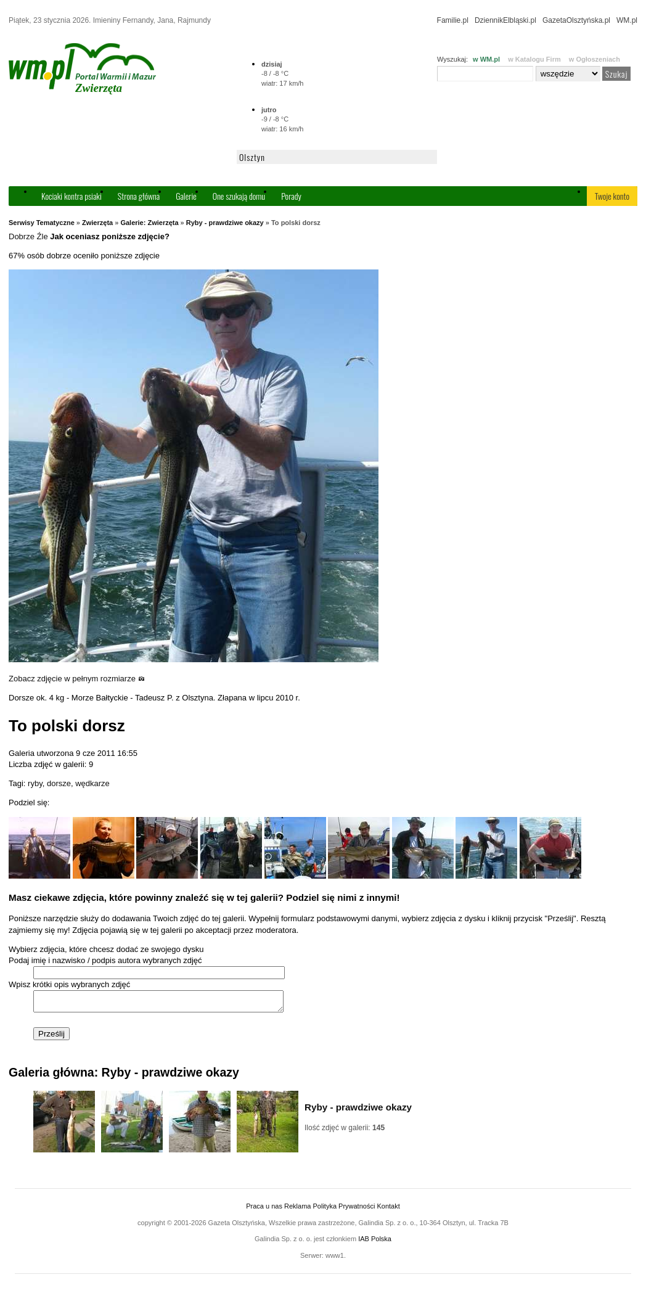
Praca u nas (264, 1209)
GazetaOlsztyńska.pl (576, 20)
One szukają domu (239, 195)
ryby (35, 783)
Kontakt (388, 1209)
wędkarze (92, 783)
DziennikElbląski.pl (505, 20)
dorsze (59, 783)
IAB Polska (374, 1242)
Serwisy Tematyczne (42, 222)
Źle (42, 236)
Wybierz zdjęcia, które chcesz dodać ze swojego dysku (106, 949)
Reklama (297, 1209)
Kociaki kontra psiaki (71, 195)
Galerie (186, 195)
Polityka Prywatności (344, 1209)
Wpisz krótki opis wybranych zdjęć (69, 984)
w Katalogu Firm (534, 59)
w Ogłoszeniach (594, 59)
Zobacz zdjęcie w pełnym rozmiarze (77, 678)
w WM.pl (486, 59)
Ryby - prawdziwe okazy (225, 222)
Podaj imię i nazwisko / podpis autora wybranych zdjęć (105, 960)
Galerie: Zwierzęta (149, 222)
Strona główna (139, 195)
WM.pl (626, 20)
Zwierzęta (97, 222)
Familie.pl (452, 20)
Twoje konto (612, 195)
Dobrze (22, 236)
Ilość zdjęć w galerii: (345, 1131)
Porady (291, 195)
